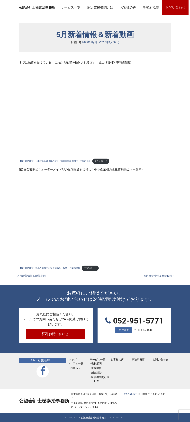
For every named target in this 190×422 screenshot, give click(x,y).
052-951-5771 (134, 324)
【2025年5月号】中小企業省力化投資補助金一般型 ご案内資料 (49, 268)
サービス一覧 (85, 7)
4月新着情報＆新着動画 (31, 275)
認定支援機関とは (114, 7)
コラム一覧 (76, 363)
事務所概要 (165, 7)
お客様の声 (142, 7)
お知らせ (75, 368)
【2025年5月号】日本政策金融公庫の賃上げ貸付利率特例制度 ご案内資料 (55, 161)
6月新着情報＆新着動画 (159, 275)
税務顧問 (96, 363)
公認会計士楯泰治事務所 (44, 7)
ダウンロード (100, 161)
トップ (73, 359)
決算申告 (96, 368)
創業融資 (96, 372)
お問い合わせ (58, 334)
